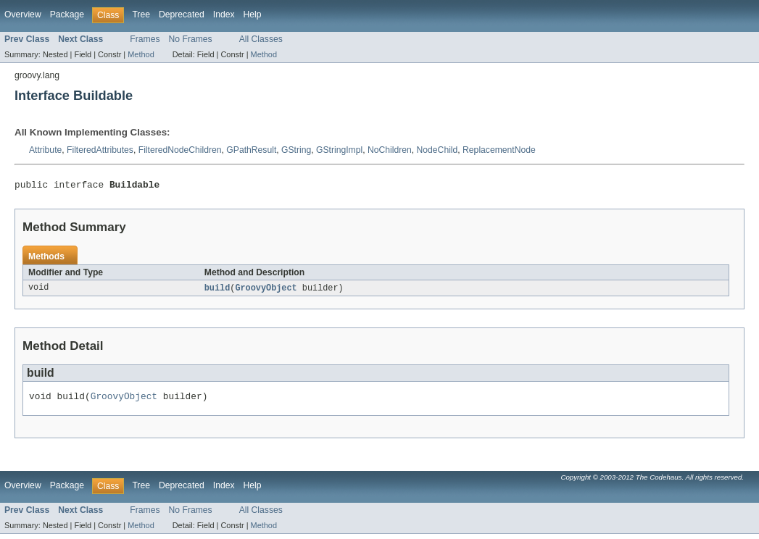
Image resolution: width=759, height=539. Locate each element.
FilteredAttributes (100, 150)
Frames (144, 39)
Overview (22, 14)
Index (224, 14)
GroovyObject (265, 290)
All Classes (261, 39)
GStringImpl (339, 150)
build (217, 290)
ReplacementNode (499, 150)
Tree (141, 14)
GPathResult (251, 150)
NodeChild (437, 150)
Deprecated (181, 14)
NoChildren (390, 150)
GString (296, 150)
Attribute (45, 150)
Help (253, 14)
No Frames (190, 39)
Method (141, 54)
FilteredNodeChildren (180, 150)
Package (67, 14)
